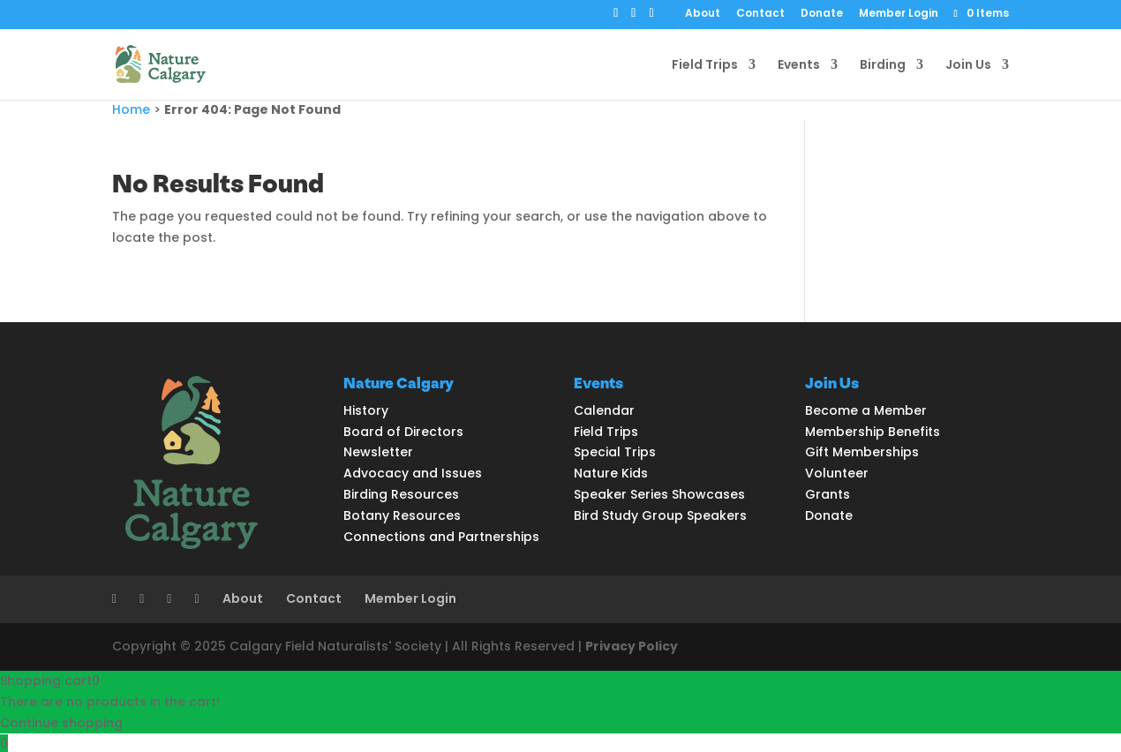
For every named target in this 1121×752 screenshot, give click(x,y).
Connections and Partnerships (441, 536)
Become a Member (866, 410)
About (702, 14)
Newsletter (378, 452)
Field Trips (705, 65)
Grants (827, 494)
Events (799, 65)
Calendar (604, 410)
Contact (760, 14)
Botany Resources (402, 515)
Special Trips (615, 452)
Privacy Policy (631, 646)
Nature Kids (611, 473)
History (365, 410)
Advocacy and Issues (412, 473)
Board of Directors (403, 431)
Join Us (968, 65)
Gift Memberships (862, 452)
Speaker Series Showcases (659, 494)
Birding (883, 65)
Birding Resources (401, 494)
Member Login (898, 14)
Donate (822, 14)
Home (131, 109)
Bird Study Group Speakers (660, 515)
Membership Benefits (872, 431)
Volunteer (837, 473)
